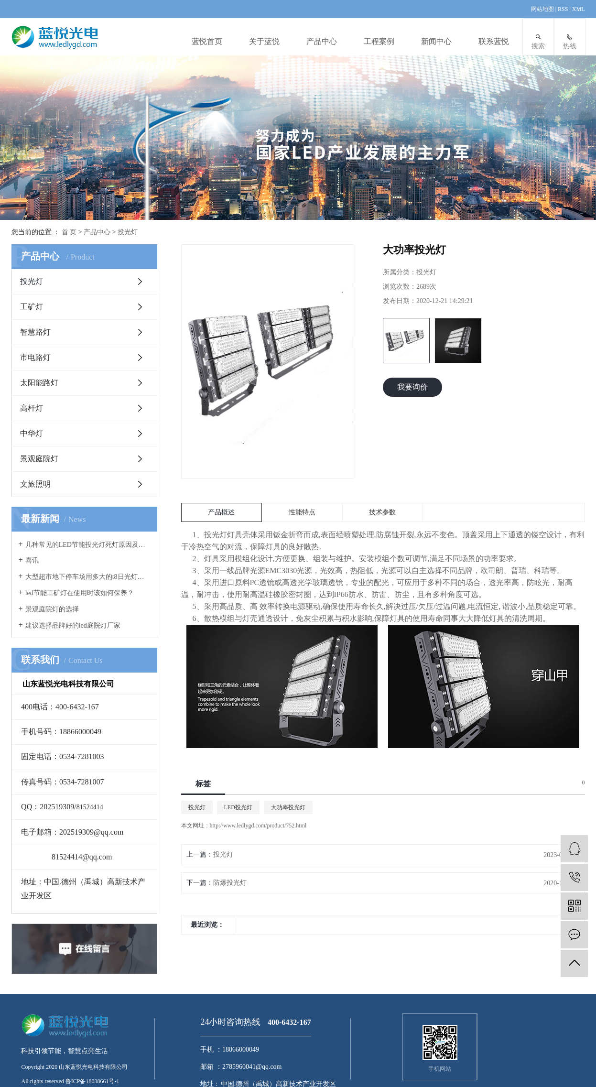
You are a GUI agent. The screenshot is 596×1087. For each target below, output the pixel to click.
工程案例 (379, 41)
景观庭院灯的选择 (52, 609)
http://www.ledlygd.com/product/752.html (258, 825)
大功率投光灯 (288, 807)
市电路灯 (35, 357)
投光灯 (128, 232)
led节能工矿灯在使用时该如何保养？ (79, 593)
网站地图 (543, 9)
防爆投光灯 (230, 882)
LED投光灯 (238, 807)
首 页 (69, 232)
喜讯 (32, 560)
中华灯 (31, 433)
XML (578, 9)
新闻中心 (436, 41)
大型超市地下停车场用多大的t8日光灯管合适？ (87, 576)
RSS (563, 9)
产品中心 (321, 41)
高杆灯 (31, 408)
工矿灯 (31, 307)
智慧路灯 (35, 332)
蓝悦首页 (207, 41)
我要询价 (412, 387)
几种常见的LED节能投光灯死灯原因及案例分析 (87, 544)
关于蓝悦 (264, 41)
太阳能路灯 (39, 383)
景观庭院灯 (39, 459)
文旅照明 (35, 484)
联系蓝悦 (493, 41)
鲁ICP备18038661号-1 (92, 1081)
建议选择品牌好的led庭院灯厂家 (72, 625)
